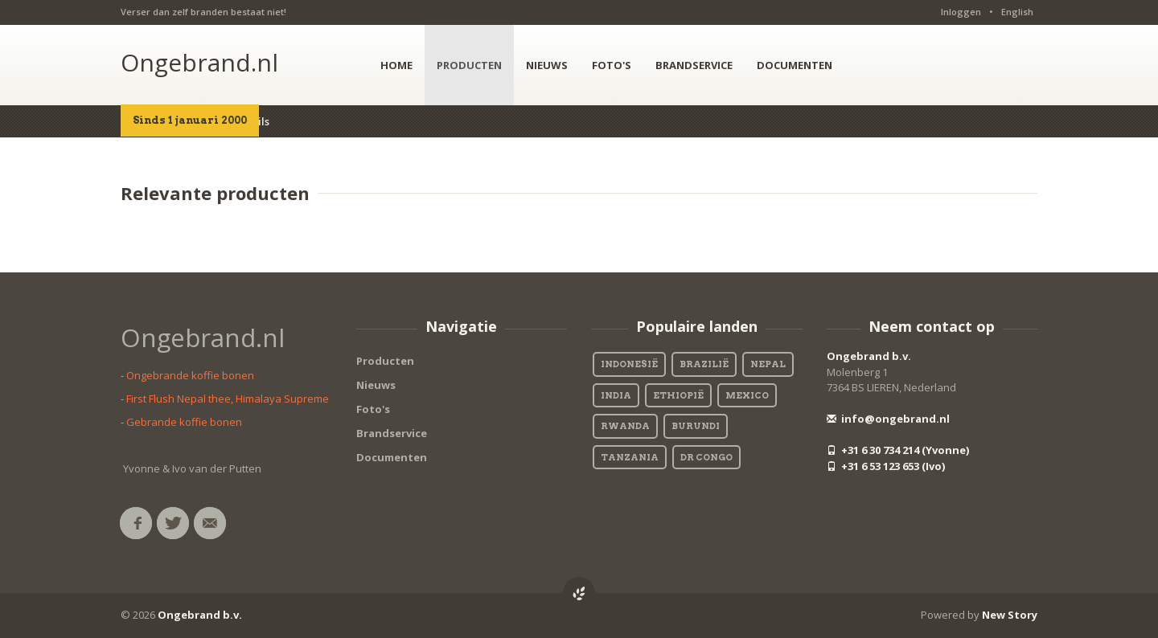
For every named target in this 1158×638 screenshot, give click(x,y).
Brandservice (391, 433)
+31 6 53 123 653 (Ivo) (886, 466)
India (616, 395)
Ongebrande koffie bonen (190, 375)
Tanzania (630, 457)
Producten (385, 361)
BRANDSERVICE (694, 65)
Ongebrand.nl (199, 62)
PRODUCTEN (469, 65)
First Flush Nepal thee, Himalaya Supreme (227, 398)
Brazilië (704, 364)
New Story (1009, 614)
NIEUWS (547, 65)
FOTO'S (611, 65)
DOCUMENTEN (794, 65)
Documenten (391, 457)
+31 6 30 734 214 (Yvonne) (898, 450)
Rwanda (625, 425)
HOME (396, 65)
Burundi (695, 425)
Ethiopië (678, 395)
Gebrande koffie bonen (184, 422)
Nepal (768, 364)
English (1017, 12)
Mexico (747, 395)
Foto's (373, 409)
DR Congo (706, 457)
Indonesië (629, 364)
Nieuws (376, 385)
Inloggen (961, 12)
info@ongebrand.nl (888, 418)
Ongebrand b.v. (869, 356)
